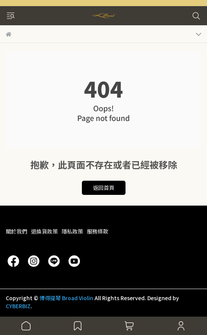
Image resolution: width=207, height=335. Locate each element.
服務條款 (97, 231)
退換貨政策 (44, 231)
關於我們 (16, 231)
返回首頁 (103, 187)
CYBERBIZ (18, 306)
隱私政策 (72, 231)
